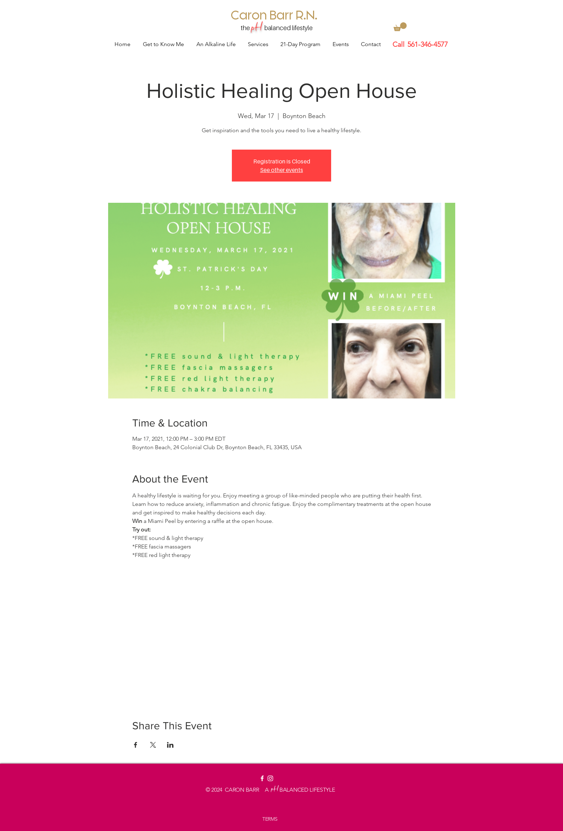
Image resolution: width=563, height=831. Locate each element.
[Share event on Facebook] (135, 745)
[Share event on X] (153, 745)
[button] (400, 26)
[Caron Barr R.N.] (274, 14)
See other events (281, 169)
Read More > (148, 567)
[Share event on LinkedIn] (170, 745)
